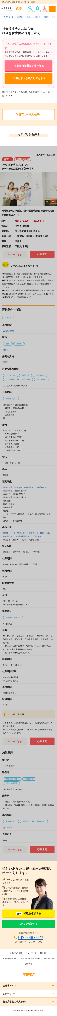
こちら (40, 92)
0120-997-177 (30, 937)
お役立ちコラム (10, 993)
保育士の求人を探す (30, 114)
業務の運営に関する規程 (30, 958)
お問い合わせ (49, 958)
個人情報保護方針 (10, 958)
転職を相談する (28, 913)
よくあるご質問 (16, 953)
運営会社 (28, 964)
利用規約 (43, 953)
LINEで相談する (28, 923)
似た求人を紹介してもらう (30, 78)
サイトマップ (31, 953)
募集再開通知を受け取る (30, 65)
